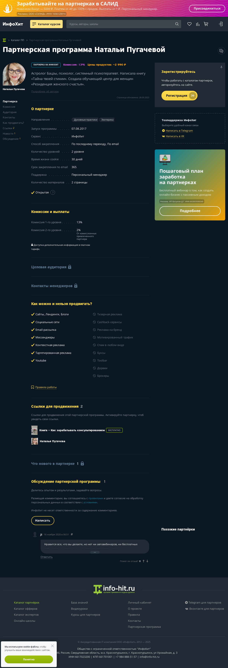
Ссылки (8, 128)
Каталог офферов (25, 608)
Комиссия (9, 106)
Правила (134, 614)
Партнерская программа (144, 626)
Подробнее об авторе (45, 91)
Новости (9, 133)
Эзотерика (107, 119)
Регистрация (181, 95)
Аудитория (10, 112)
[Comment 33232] (72, 534)
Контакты (9, 117)
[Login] (220, 24)
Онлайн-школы (24, 621)
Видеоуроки (79, 608)
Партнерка (10, 101)
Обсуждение (12, 138)
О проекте (135, 608)
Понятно (29, 659)
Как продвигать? (13, 122)
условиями (90, 502)
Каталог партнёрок (26, 602)
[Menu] (34, 24)
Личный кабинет (139, 602)
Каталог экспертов (26, 614)
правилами (96, 498)
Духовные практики (85, 119)
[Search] (177, 24)
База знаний (79, 602)
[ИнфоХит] (13, 24)
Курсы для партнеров (85, 614)
